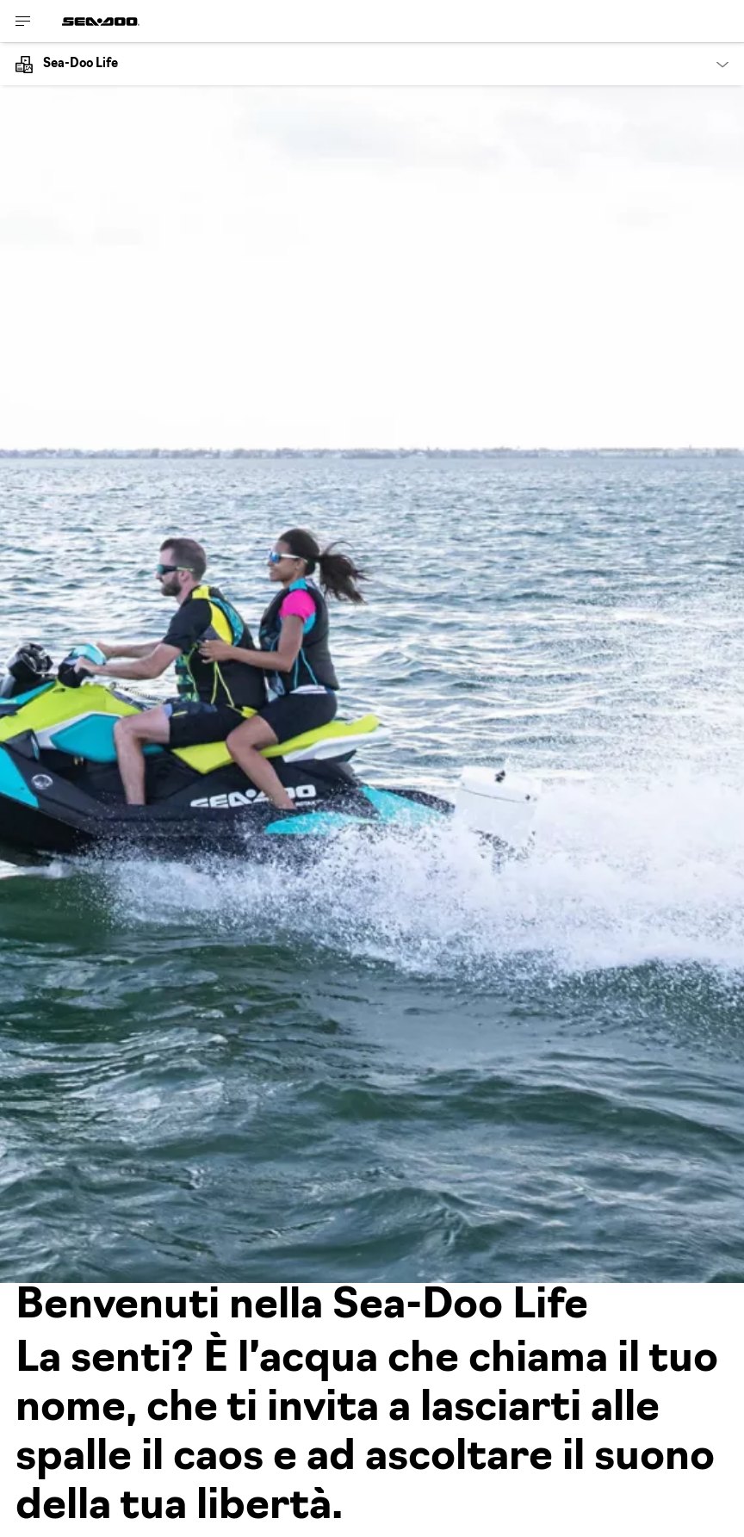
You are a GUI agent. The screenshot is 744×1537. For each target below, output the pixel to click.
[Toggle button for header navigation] (23, 21)
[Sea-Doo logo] (100, 21)
